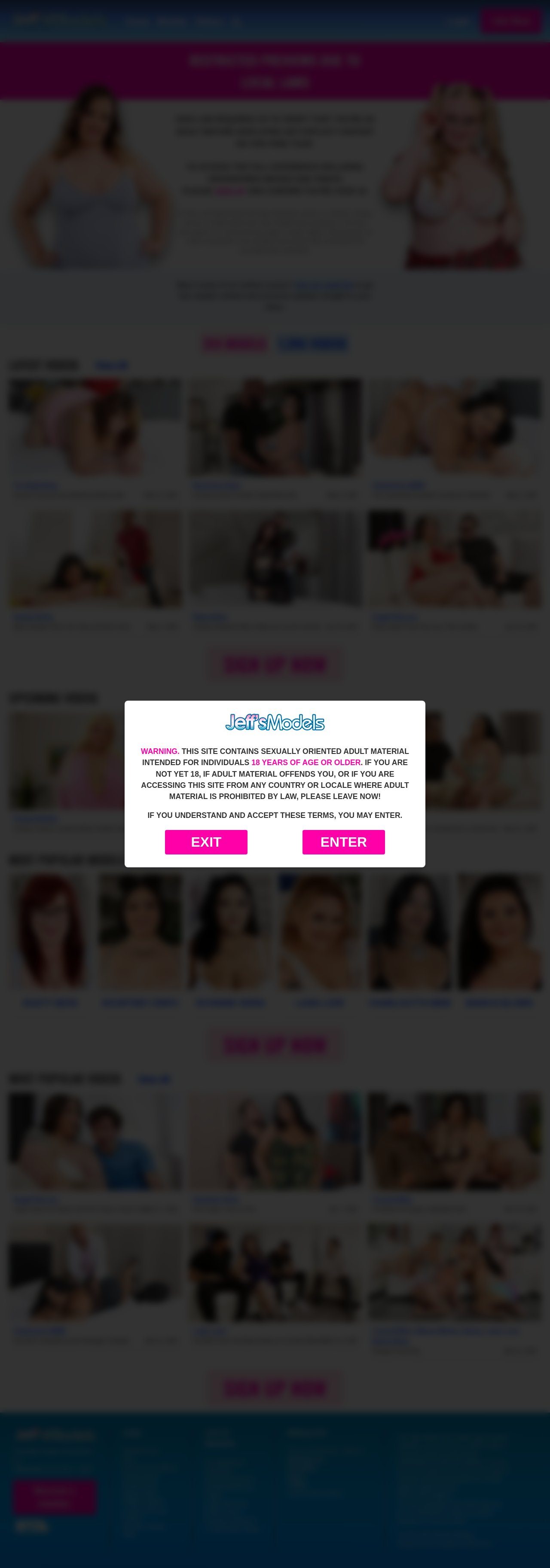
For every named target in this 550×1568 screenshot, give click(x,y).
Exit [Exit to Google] (206, 842)
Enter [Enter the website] (344, 842)
